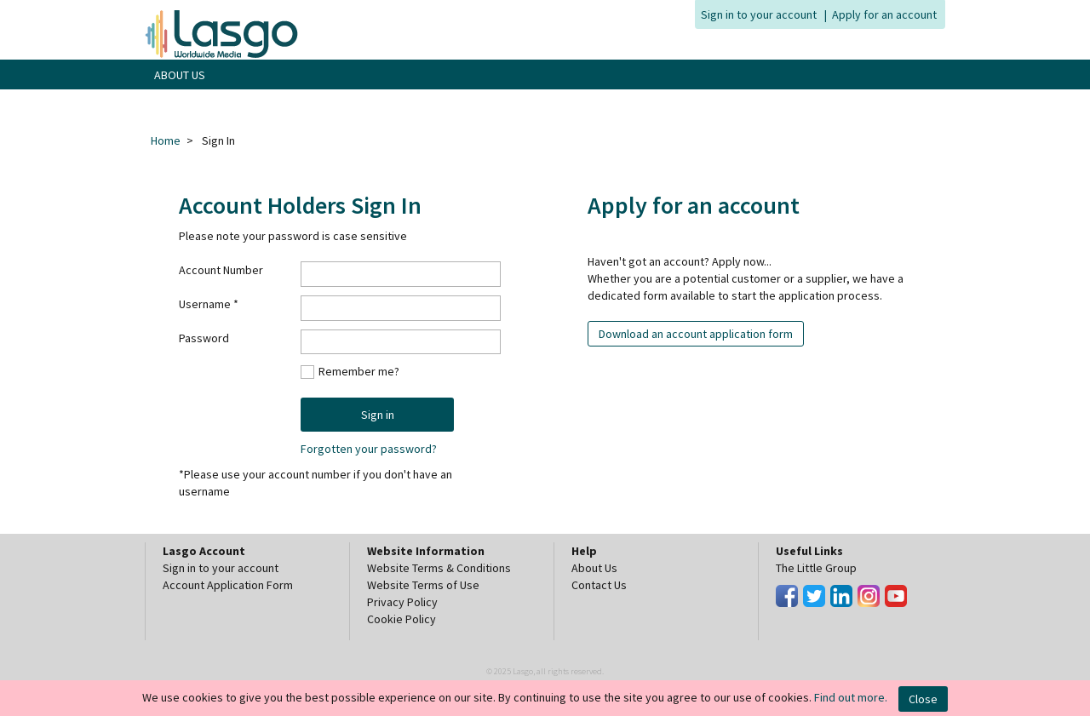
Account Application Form (228, 585)
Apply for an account (884, 14)
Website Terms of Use (423, 585)
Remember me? (358, 370)
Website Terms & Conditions (439, 568)
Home (166, 140)
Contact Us (599, 585)
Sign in (377, 414)
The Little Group (816, 568)
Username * (208, 304)
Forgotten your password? (369, 448)
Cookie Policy (401, 619)
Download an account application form (696, 333)
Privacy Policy (402, 602)
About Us (594, 568)
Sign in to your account (759, 14)
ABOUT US (179, 75)
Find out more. (850, 697)
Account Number (221, 270)
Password (204, 338)
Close (923, 699)
